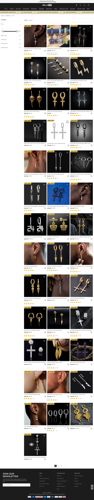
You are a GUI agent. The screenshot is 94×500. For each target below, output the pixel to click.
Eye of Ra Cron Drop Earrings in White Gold (35, 174)
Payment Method (78, 475)
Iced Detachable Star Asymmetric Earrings (80, 330)
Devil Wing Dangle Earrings (77, 206)
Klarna (75, 478)
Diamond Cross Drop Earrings (77, 362)
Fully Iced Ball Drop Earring (31, 426)
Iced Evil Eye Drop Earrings (30, 266)
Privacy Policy (60, 478)
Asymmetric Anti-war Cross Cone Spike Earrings (35, 143)
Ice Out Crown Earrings (53, 236)
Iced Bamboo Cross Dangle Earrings (56, 143)
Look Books (42, 481)
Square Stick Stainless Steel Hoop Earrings (80, 174)
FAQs (40, 475)
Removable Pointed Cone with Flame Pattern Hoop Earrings (58, 426)
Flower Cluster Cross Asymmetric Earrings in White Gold (35, 362)
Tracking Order (78, 483)
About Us (59, 475)
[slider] (3, 31)
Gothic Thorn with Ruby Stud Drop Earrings (81, 48)
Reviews (76, 481)
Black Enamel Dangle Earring (54, 394)
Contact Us (59, 483)
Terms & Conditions (61, 481)
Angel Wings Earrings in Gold (54, 362)
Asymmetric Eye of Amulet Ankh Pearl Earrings (35, 457)
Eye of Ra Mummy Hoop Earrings (32, 298)
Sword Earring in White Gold (77, 394)
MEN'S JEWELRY (8, 5)
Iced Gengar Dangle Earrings (54, 48)
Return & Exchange (44, 483)
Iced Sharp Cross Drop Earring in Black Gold (81, 111)
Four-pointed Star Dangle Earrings (32, 48)
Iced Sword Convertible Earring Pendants (80, 236)
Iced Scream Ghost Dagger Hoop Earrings (34, 206)
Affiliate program (61, 486)
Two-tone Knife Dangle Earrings (32, 394)
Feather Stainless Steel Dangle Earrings (57, 298)
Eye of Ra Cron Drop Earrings (54, 330)
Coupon (76, 486)
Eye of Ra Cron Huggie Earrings (32, 330)
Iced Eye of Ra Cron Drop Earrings (32, 80)
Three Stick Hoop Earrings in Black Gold (80, 143)
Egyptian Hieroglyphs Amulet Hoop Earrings (81, 266)
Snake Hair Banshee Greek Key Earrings (80, 426)
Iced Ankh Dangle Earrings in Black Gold (57, 206)
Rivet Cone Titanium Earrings (54, 266)
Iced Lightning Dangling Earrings (78, 80)
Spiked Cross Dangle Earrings (54, 111)
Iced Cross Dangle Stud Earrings (55, 80)
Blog (58, 489)
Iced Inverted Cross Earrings (77, 298)
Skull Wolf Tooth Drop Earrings (31, 111)
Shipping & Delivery (44, 478)
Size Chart (41, 486)
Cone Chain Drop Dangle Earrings (55, 174)
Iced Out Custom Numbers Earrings (33, 236)
